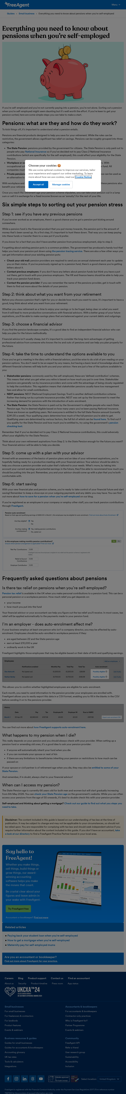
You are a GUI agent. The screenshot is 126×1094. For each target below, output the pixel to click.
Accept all (38, 184)
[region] (63, 176)
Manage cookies (61, 184)
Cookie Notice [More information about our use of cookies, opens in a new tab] (83, 176)
